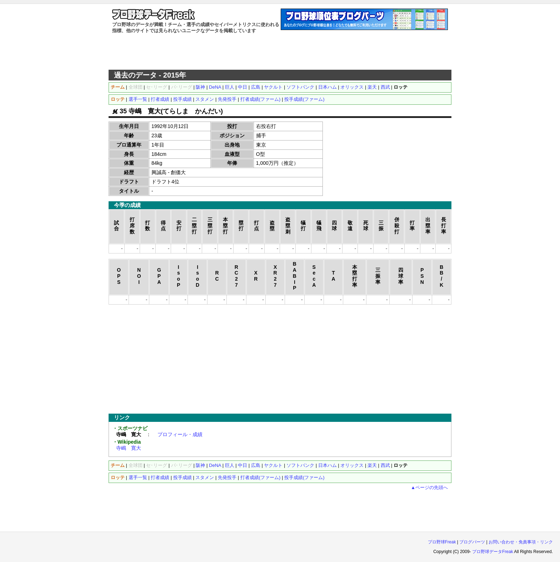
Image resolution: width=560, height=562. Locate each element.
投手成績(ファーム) (304, 99)
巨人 (229, 87)
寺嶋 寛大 (128, 448)
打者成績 (160, 99)
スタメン (204, 99)
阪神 (200, 87)
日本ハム (327, 87)
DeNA (215, 87)
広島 (255, 87)
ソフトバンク (300, 87)
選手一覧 (138, 99)
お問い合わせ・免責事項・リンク (521, 541)
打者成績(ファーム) (260, 99)
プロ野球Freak (442, 541)
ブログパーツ (472, 541)
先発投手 (227, 99)
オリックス (352, 87)
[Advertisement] (280, 52)
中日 (242, 87)
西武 (385, 87)
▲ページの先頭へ (429, 487)
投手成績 (182, 99)
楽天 (372, 87)
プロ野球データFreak (492, 551)
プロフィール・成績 (180, 434)
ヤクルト (273, 87)
